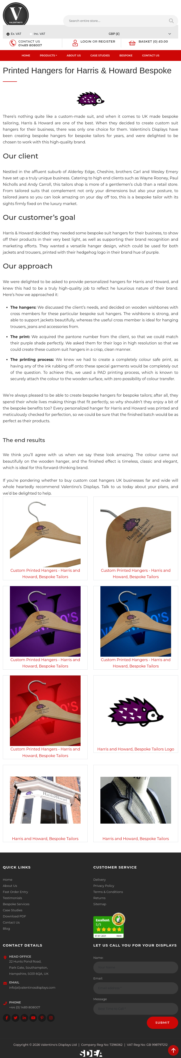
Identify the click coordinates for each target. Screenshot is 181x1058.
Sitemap (99, 904)
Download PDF (14, 916)
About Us (74, 55)
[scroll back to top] (173, 1050)
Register (107, 41)
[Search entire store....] (114, 21)
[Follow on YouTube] (33, 1018)
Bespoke (125, 55)
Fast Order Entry (15, 892)
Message (100, 999)
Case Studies (100, 55)
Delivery (99, 879)
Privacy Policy (103, 886)
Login (86, 41)
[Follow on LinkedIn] (24, 1018)
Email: (98, 978)
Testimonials (12, 898)
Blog (6, 928)
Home (26, 55)
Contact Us (150, 55)
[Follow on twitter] (15, 1018)
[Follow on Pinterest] (42, 1018)
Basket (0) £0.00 (153, 41)
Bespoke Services (16, 904)
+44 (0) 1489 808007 (24, 1007)
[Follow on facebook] (7, 1018)
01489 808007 (30, 45)
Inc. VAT (39, 34)
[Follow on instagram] (51, 1018)
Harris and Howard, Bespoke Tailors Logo (135, 749)
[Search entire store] (171, 21)
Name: (98, 957)
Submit (162, 1022)
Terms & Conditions (108, 892)
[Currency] (141, 34)
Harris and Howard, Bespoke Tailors (45, 839)
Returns (99, 898)
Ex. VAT (16, 34)
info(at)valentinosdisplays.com (32, 987)
